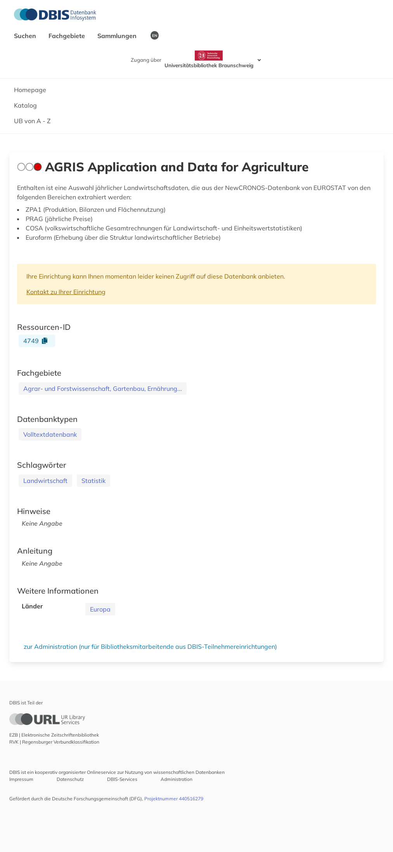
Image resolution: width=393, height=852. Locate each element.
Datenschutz (70, 779)
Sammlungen (117, 36)
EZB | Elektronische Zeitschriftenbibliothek (54, 735)
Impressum (21, 779)
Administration (176, 779)
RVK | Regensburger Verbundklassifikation (54, 742)
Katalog (25, 105)
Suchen (26, 36)
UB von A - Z (32, 121)
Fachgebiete (67, 36)
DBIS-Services (122, 779)
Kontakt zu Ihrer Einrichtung (66, 292)
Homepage (30, 90)
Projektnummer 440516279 (173, 798)
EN (154, 35)
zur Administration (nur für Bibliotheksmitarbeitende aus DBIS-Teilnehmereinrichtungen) (150, 646)
